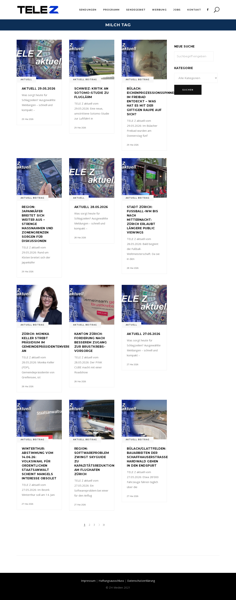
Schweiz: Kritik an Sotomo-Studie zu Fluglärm (91, 93)
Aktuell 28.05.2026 (91, 207)
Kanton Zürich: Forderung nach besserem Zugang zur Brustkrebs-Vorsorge (90, 342)
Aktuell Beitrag (85, 79)
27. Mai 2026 (132, 364)
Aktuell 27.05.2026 (143, 334)
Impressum (88, 580)
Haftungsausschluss (111, 580)
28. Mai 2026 (80, 237)
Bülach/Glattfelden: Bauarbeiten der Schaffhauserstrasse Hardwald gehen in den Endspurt (147, 457)
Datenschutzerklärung (141, 580)
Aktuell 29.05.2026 (38, 88)
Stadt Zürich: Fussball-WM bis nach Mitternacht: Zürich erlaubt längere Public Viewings (142, 219)
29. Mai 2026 (27, 119)
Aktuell (26, 79)
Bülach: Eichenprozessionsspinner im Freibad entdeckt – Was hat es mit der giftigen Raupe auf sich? (151, 101)
